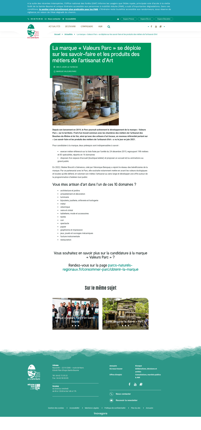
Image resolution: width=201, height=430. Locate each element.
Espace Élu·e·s (145, 19)
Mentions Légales (92, 408)
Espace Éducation (163, 19)
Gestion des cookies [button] (56, 408)
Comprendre (87, 27)
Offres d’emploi (115, 375)
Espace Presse (128, 19)
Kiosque (138, 366)
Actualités (54, 27)
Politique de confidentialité (114, 408)
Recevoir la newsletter (123, 400)
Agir (100, 27)
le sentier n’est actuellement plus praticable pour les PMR (68, 9)
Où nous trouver (115, 369)
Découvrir (70, 27)
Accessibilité (74, 408)
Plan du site (135, 408)
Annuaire (113, 366)
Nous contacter (120, 394)
